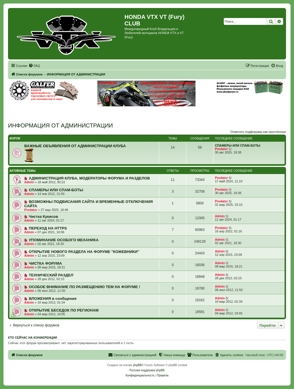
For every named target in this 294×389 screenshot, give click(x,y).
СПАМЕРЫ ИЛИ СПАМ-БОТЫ (237, 145)
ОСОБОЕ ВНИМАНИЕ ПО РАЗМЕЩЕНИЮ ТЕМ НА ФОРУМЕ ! (84, 287)
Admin (29, 182)
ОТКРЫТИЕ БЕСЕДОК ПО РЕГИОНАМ (63, 310)
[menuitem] (34, 65)
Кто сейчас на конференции (32, 337)
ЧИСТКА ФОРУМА (45, 263)
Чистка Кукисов (43, 216)
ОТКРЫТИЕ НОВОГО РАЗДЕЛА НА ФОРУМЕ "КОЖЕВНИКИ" (84, 252)
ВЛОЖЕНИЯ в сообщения (52, 298)
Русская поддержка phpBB (146, 370)
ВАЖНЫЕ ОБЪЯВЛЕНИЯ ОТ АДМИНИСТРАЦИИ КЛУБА (75, 146)
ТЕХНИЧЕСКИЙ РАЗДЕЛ (51, 275)
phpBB (137, 365)
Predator (221, 149)
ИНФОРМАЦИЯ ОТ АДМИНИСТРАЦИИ (60, 125)
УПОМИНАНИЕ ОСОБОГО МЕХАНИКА (63, 240)
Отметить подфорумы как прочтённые (258, 131)
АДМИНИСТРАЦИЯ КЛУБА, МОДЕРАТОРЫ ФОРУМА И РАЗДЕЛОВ (89, 178)
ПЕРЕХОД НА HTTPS (48, 228)
